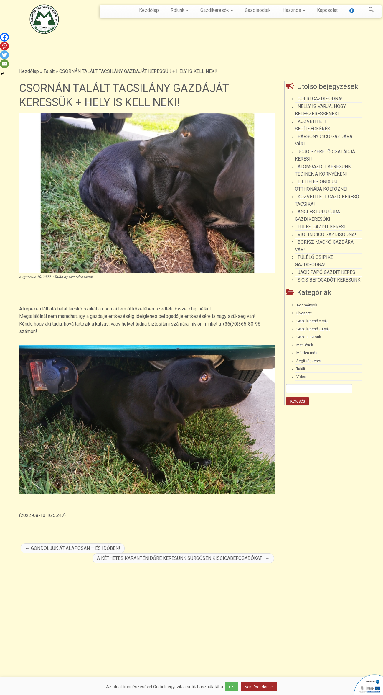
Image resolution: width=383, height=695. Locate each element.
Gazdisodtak (258, 10)
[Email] (4, 63)
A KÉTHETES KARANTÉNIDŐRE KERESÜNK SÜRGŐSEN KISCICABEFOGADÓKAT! (183, 558)
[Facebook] (4, 37)
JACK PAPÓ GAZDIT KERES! (327, 272)
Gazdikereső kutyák (313, 329)
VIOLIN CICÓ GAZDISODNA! (327, 234)
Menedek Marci (81, 277)
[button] (368, 10)
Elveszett (304, 313)
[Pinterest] (4, 46)
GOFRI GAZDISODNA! (320, 99)
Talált (49, 71)
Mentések (304, 345)
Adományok (306, 305)
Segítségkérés (308, 361)
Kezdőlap (149, 10)
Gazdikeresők (216, 10)
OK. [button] (232, 687)
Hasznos (294, 10)
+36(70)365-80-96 (241, 324)
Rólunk (180, 10)
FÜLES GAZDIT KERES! (322, 227)
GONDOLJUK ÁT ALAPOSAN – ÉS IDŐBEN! (72, 548)
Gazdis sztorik (308, 337)
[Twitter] (4, 54)
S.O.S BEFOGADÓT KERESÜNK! (330, 280)
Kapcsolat (327, 10)
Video (301, 377)
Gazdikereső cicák (312, 321)
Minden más (306, 353)
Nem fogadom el (259, 687)
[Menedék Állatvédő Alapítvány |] (44, 19)
